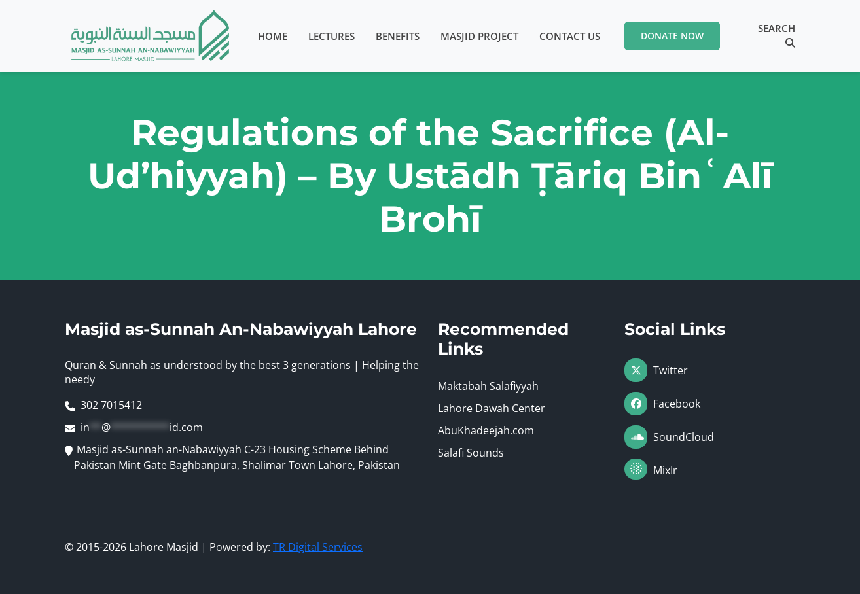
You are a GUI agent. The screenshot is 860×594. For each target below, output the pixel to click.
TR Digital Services (318, 547)
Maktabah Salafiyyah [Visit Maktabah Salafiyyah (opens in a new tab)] (488, 386)
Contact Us (569, 36)
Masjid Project (479, 36)
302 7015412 (111, 405)
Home (272, 36)
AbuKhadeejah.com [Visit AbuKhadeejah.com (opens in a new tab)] (486, 430)
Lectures (331, 36)
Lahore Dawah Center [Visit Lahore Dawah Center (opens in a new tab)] (491, 408)
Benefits (398, 36)
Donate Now (672, 35)
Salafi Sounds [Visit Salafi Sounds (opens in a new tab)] (471, 453)
